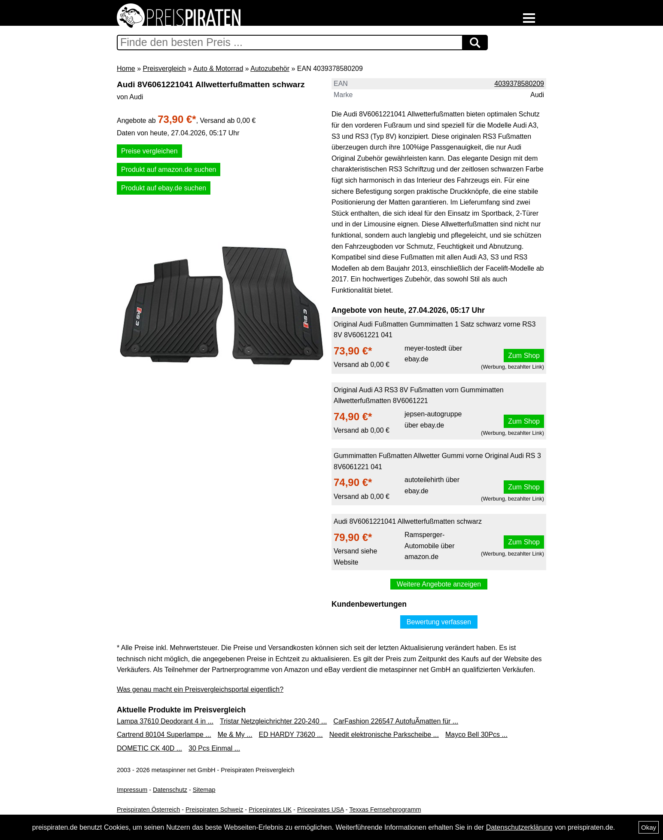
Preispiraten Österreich (148, 809)
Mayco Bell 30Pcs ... (476, 734)
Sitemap (204, 789)
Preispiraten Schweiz (214, 809)
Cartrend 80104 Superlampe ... (164, 734)
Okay (648, 827)
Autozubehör (269, 68)
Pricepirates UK (270, 809)
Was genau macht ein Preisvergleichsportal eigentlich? (200, 689)
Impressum (132, 789)
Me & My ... (235, 734)
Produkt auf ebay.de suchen (163, 188)
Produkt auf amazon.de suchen (168, 169)
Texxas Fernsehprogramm (385, 809)
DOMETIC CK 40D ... (149, 748)
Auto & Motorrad (218, 68)
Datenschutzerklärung (519, 827)
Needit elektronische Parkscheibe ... (384, 734)
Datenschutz (170, 789)
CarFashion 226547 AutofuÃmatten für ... (395, 721)
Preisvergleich (164, 68)
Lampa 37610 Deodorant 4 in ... (165, 721)
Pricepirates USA (320, 809)
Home (126, 68)
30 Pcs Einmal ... (214, 748)
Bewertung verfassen (439, 622)
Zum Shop (524, 355)
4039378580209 (519, 83)
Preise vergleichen (149, 151)
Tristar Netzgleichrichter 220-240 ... (273, 721)
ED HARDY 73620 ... (291, 734)
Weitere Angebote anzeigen (439, 584)
